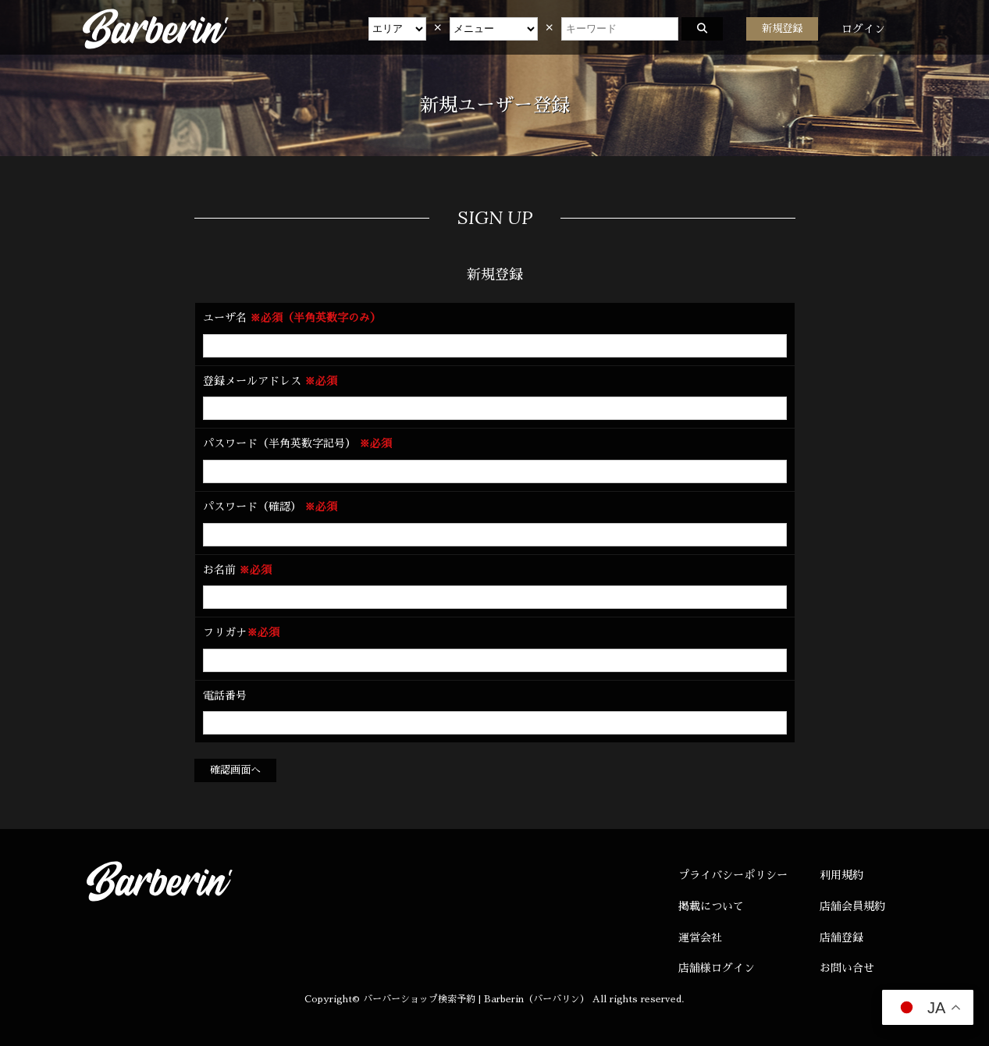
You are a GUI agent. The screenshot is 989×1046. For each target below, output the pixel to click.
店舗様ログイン (716, 967)
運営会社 (700, 937)
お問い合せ (847, 967)
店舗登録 (841, 937)
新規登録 (782, 28)
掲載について (711, 906)
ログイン (863, 28)
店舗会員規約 (852, 906)
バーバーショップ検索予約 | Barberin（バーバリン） (476, 999)
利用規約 (841, 875)
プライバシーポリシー (733, 875)
